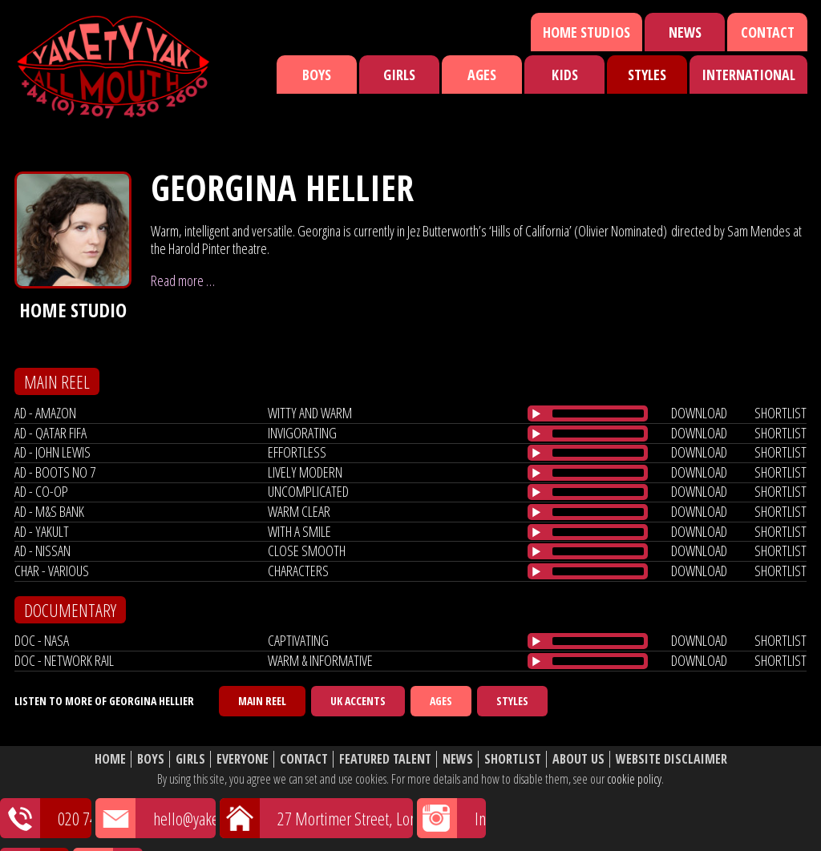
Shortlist (512, 759)
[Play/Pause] (536, 413)
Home (110, 759)
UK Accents (358, 700)
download (699, 412)
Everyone (242, 759)
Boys (316, 74)
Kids (565, 74)
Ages (481, 74)
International (748, 74)
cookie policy (634, 779)
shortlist (780, 412)
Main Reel (262, 700)
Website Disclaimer (671, 759)
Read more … (183, 280)
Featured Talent (385, 759)
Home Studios (586, 32)
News (685, 32)
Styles (647, 74)
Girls (399, 74)
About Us (578, 759)
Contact (768, 32)
